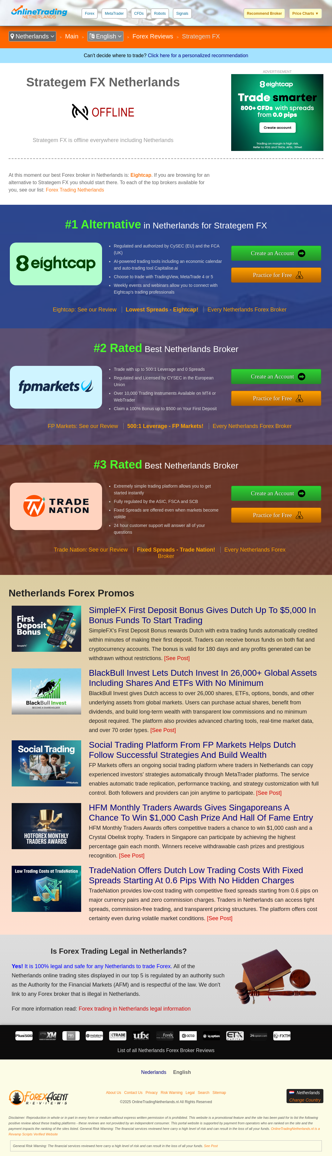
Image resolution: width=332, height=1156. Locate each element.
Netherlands (32, 36)
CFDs (139, 13)
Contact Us (133, 1093)
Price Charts (305, 13)
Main (71, 36)
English (105, 36)
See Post (211, 1146)
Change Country (305, 1100)
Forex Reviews (152, 36)
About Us (113, 1093)
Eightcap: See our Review (85, 310)
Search (203, 1093)
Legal (190, 1093)
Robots (160, 13)
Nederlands (153, 1072)
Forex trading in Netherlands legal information (135, 1009)
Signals (182, 13)
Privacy (151, 1093)
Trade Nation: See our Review (91, 550)
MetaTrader (114, 13)
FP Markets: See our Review (83, 426)
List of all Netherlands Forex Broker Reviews (166, 1050)
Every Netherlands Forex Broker (247, 310)
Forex (89, 13)
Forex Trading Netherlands (75, 189)
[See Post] (177, 658)
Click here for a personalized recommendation (198, 55)
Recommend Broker (264, 13)
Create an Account (272, 253)
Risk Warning (172, 1093)
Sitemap (219, 1093)
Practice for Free (272, 275)
